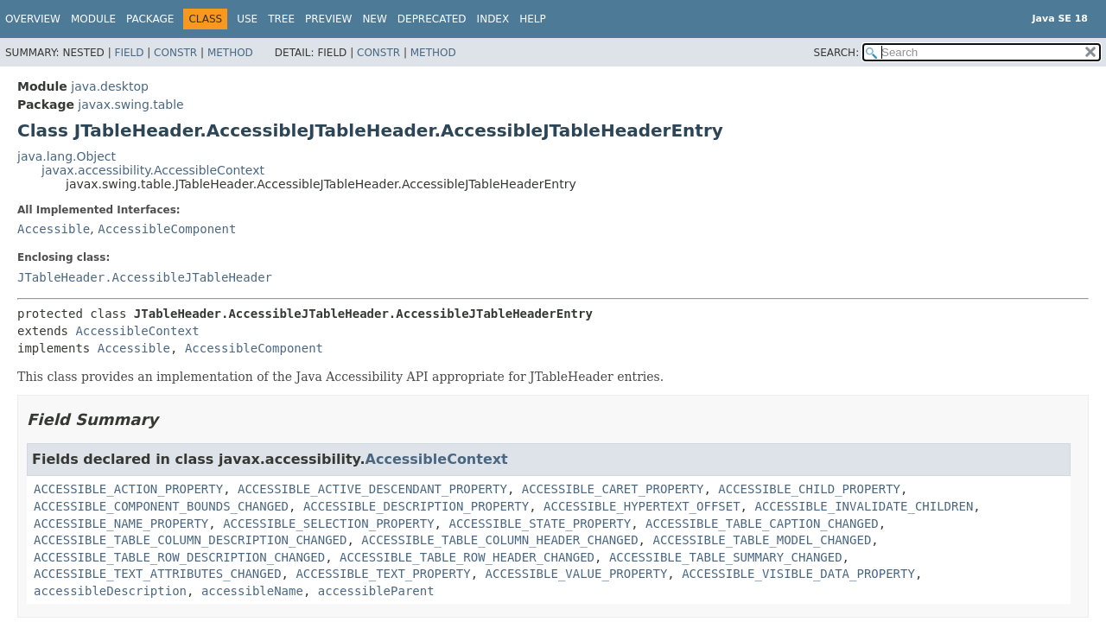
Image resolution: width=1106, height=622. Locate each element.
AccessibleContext (137, 331)
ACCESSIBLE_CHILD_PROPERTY (809, 489)
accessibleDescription (110, 591)
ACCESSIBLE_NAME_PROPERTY (121, 523)
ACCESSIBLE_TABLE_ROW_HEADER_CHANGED (467, 557)
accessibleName (252, 591)
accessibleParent (376, 591)
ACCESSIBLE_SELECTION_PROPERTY (328, 523)
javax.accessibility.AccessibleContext (152, 170)
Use (247, 19)
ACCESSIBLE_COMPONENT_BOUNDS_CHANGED (161, 506)
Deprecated (432, 19)
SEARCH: (837, 53)
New (374, 19)
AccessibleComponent (167, 229)
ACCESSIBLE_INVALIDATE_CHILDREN (863, 506)
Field (128, 53)
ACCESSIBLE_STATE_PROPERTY (539, 523)
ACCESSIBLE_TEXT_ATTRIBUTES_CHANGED (158, 574)
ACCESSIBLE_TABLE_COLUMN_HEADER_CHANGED (499, 540)
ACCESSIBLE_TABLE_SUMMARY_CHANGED (725, 557)
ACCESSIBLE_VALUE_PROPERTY (577, 574)
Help (532, 19)
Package (150, 19)
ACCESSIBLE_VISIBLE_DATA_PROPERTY (798, 574)
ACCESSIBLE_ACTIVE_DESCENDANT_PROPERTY (372, 489)
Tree (281, 19)
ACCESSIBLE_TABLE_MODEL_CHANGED (761, 540)
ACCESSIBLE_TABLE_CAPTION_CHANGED (762, 523)
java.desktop (110, 86)
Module (93, 19)
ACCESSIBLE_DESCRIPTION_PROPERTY (416, 506)
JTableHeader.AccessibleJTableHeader (144, 277)
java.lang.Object (66, 156)
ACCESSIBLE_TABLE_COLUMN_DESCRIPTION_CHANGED (190, 540)
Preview (328, 19)
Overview (32, 19)
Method (230, 53)
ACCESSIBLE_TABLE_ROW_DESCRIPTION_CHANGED (179, 557)
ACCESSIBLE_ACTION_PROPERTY (128, 489)
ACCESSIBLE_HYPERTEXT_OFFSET (642, 506)
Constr (175, 53)
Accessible (53, 229)
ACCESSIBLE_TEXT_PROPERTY (383, 574)
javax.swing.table (130, 104)
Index (493, 19)
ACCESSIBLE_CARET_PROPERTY (613, 489)
